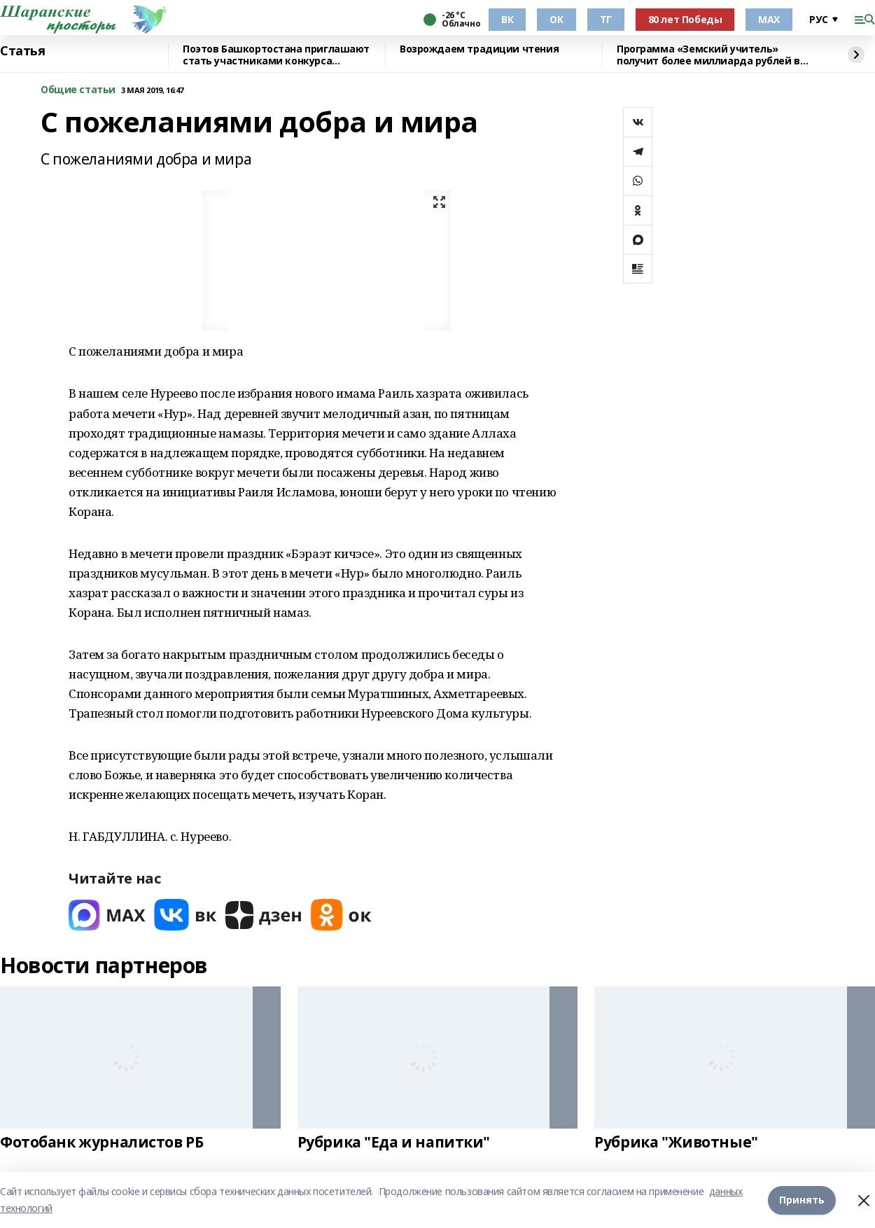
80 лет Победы (685, 19)
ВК (507, 19)
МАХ (769, 19)
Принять (802, 1199)
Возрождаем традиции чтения (479, 49)
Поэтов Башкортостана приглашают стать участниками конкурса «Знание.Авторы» (276, 55)
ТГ (606, 19)
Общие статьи (78, 90)
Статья (22, 51)
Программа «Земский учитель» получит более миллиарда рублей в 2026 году (708, 55)
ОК (556, 19)
